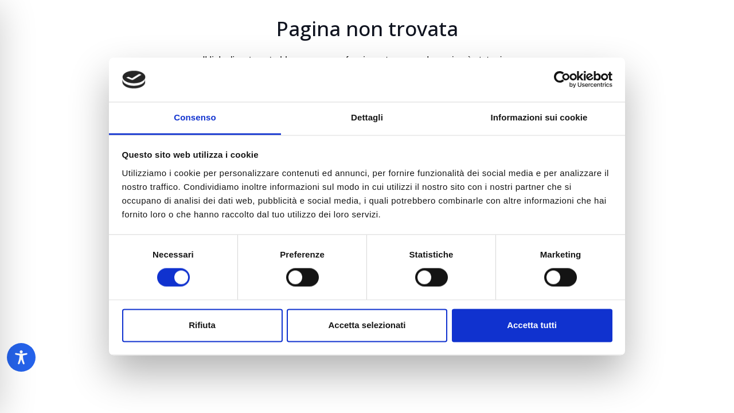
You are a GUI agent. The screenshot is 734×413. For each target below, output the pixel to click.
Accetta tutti (532, 325)
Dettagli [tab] (367, 117)
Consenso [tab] (195, 117)
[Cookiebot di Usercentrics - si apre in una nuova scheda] (562, 79)
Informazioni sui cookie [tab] (539, 117)
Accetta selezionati (366, 325)
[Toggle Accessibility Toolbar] (21, 357)
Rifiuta (202, 325)
